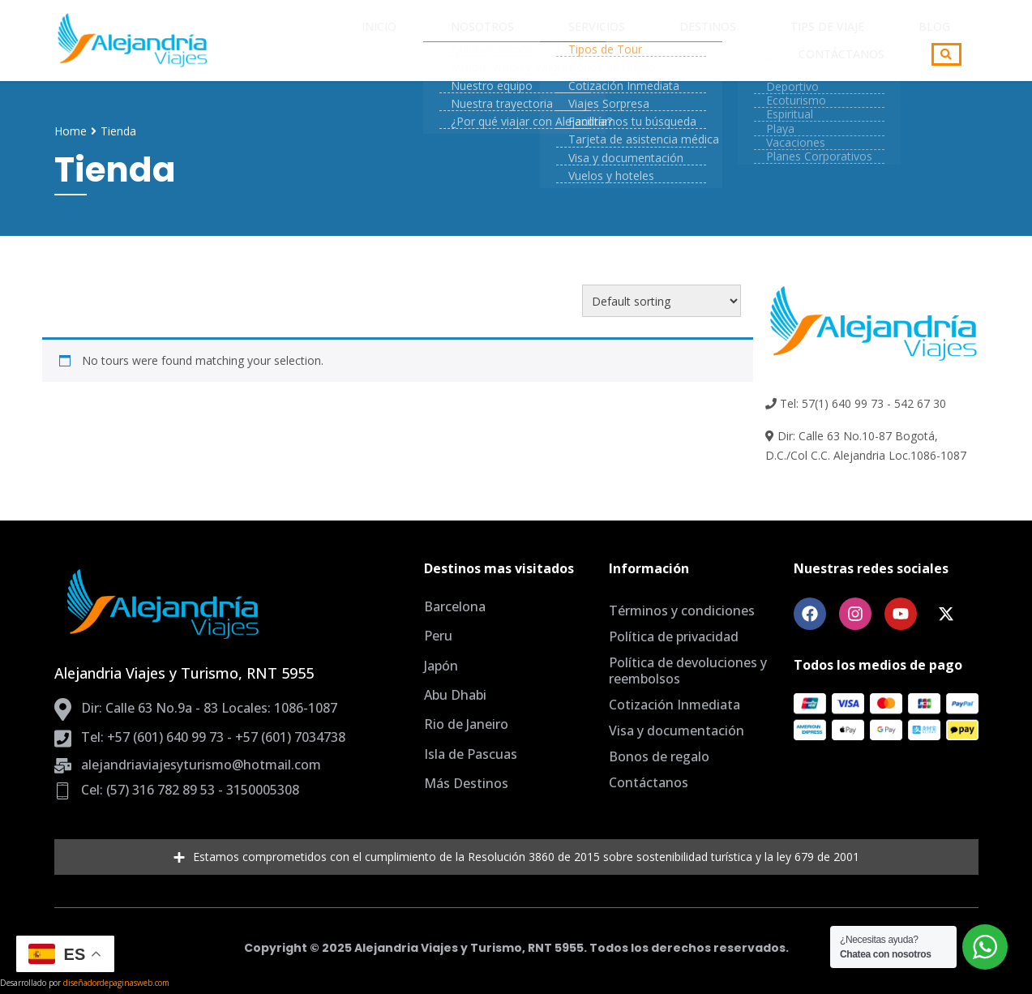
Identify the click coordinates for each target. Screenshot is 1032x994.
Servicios (493, 40)
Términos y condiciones (682, 610)
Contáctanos (852, 40)
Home (70, 131)
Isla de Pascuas (470, 754)
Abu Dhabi (455, 695)
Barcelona (455, 606)
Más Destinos (466, 783)
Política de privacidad (674, 636)
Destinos (581, 40)
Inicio (319, 40)
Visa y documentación (676, 730)
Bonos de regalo (659, 756)
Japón (441, 666)
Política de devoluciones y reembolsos (688, 670)
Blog (762, 40)
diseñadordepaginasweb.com (116, 982)
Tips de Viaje (678, 40)
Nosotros (401, 40)
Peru (438, 636)
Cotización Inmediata (674, 704)
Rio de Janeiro (466, 724)
